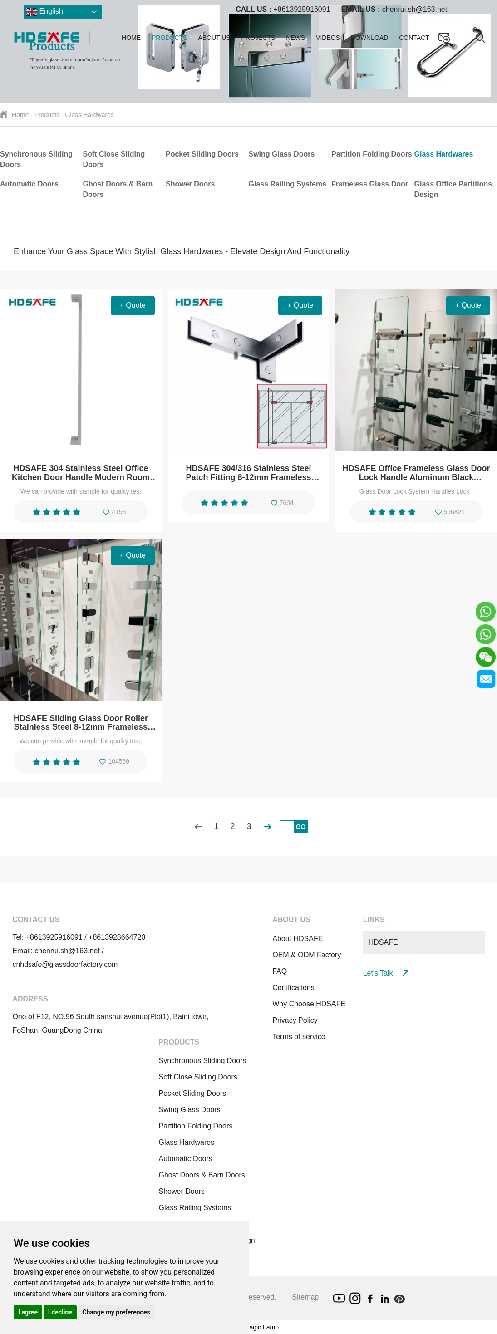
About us (214, 37)
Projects (258, 37)
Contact (414, 37)
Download (369, 37)
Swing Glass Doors (282, 154)
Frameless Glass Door (369, 184)
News (295, 37)
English (44, 11)
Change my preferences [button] (116, 1312)
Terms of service (298, 1036)
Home (131, 37)
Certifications (293, 987)
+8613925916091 (283, 9)
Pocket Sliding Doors (202, 154)
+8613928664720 (117, 937)
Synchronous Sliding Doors (202, 1060)
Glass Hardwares (89, 114)
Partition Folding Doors (371, 154)
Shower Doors (190, 184)
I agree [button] (28, 1312)
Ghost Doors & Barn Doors (201, 1175)
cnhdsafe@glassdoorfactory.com (65, 964)
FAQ (279, 971)
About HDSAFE (297, 938)
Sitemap (305, 1297)
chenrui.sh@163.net (394, 9)
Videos (328, 37)
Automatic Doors (29, 184)
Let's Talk (385, 973)
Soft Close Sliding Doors (197, 1077)
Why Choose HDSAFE (308, 1004)
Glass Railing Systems (288, 184)
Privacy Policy (295, 1020)
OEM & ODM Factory (306, 955)
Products (169, 37)
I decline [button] (60, 1312)
